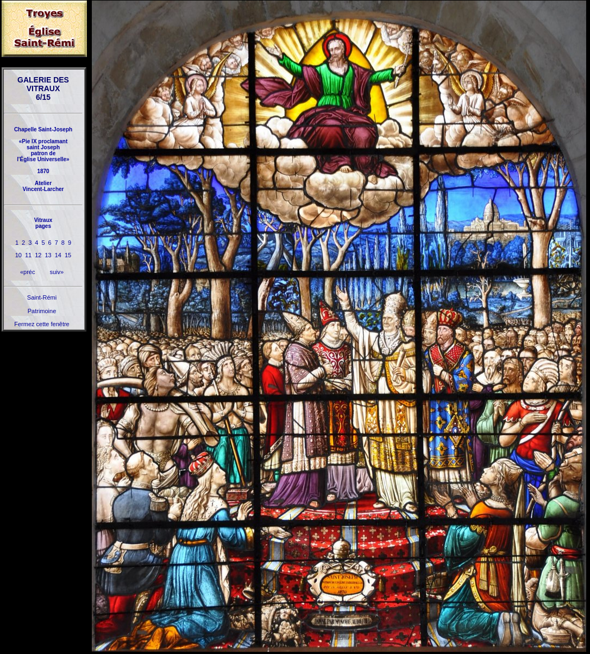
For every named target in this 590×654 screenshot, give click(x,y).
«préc (27, 272)
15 (68, 255)
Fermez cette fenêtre (42, 324)
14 (58, 255)
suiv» (56, 272)
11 (28, 255)
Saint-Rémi (42, 297)
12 (38, 255)
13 (48, 255)
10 (18, 255)
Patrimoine (42, 311)
